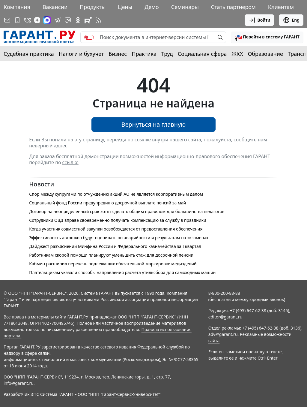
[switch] (89, 37)
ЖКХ (237, 53)
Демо (152, 7)
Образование (265, 53)
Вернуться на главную (153, 124)
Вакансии (55, 7)
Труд (167, 53)
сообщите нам (250, 139)
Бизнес (118, 53)
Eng (291, 20)
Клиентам (281, 7)
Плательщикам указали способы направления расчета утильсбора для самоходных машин (122, 272)
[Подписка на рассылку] (7, 20)
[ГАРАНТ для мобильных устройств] (17, 20)
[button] (267, 37)
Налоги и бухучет (81, 53)
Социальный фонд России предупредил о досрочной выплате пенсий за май (107, 203)
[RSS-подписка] (98, 20)
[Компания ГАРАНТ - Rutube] (88, 20)
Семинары (185, 7)
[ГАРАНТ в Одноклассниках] (78, 20)
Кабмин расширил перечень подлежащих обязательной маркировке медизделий (112, 264)
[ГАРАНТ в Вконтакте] (27, 20)
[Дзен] (37, 20)
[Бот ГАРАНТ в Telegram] (67, 20)
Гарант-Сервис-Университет (130, 394)
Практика (144, 53)
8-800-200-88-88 (224, 293)
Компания (17, 7)
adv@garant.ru (223, 334)
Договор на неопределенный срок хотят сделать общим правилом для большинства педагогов (126, 211)
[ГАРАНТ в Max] (47, 20)
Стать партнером (233, 7)
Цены (125, 7)
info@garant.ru (19, 383)
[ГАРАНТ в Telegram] (57, 20)
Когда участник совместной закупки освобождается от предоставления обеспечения (115, 229)
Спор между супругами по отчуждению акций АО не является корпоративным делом (116, 194)
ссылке (70, 162)
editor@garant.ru (225, 317)
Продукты (93, 7)
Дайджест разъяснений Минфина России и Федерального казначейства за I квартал (115, 246)
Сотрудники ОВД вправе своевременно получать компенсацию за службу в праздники (117, 220)
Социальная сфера (202, 53)
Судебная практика (29, 53)
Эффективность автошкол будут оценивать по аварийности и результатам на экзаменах (118, 237)
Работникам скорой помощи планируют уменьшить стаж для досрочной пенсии (111, 255)
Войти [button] (259, 20)
